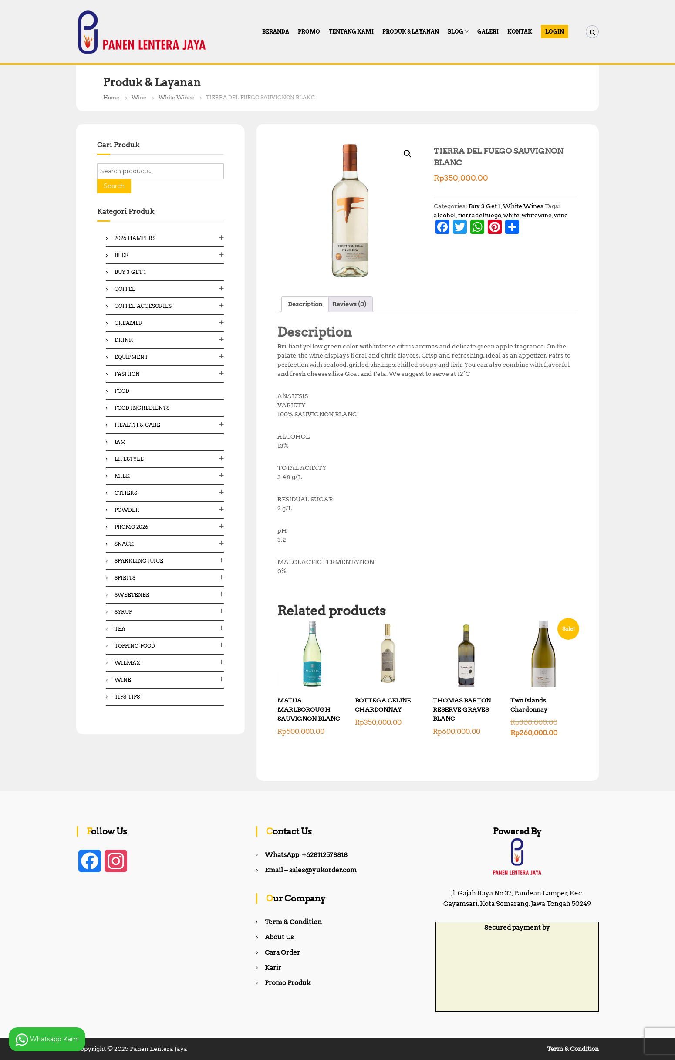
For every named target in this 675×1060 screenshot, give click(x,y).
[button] (407, 154)
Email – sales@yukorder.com (311, 870)
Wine (139, 97)
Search (114, 186)
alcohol (445, 215)
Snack (124, 543)
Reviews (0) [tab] (349, 303)
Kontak (519, 31)
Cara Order (282, 952)
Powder (127, 509)
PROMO (309, 31)
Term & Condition (293, 922)
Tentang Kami (351, 31)
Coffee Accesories (143, 306)
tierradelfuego (479, 215)
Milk (122, 476)
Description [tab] (305, 303)
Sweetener (132, 594)
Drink (124, 340)
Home (111, 97)
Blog (455, 31)
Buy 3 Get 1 (485, 206)
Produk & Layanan (410, 31)
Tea (120, 628)
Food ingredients (142, 408)
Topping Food (135, 645)
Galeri (488, 31)
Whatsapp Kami (47, 1039)
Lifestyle (129, 459)
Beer (122, 255)
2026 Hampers (135, 238)
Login (554, 31)
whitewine (537, 215)
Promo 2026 (131, 526)
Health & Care (137, 425)
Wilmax (127, 662)
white (511, 215)
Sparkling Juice (139, 560)
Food (122, 391)
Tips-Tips (127, 696)
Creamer (129, 323)
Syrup (123, 611)
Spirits (125, 577)
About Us (279, 937)
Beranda (275, 31)
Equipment (131, 357)
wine (561, 215)
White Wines (176, 97)
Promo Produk (287, 983)
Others (126, 492)
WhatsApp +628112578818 (306, 855)
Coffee (125, 289)
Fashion (127, 374)
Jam (120, 442)
